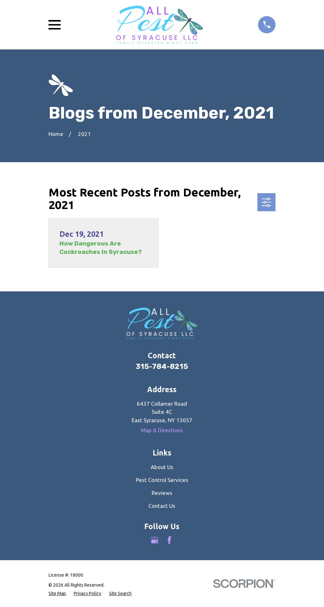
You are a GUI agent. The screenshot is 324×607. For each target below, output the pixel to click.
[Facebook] (169, 540)
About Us (162, 467)
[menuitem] (57, 593)
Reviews (162, 493)
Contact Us (161, 506)
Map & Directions (162, 430)
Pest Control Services (162, 480)
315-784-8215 (161, 366)
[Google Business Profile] (154, 540)
